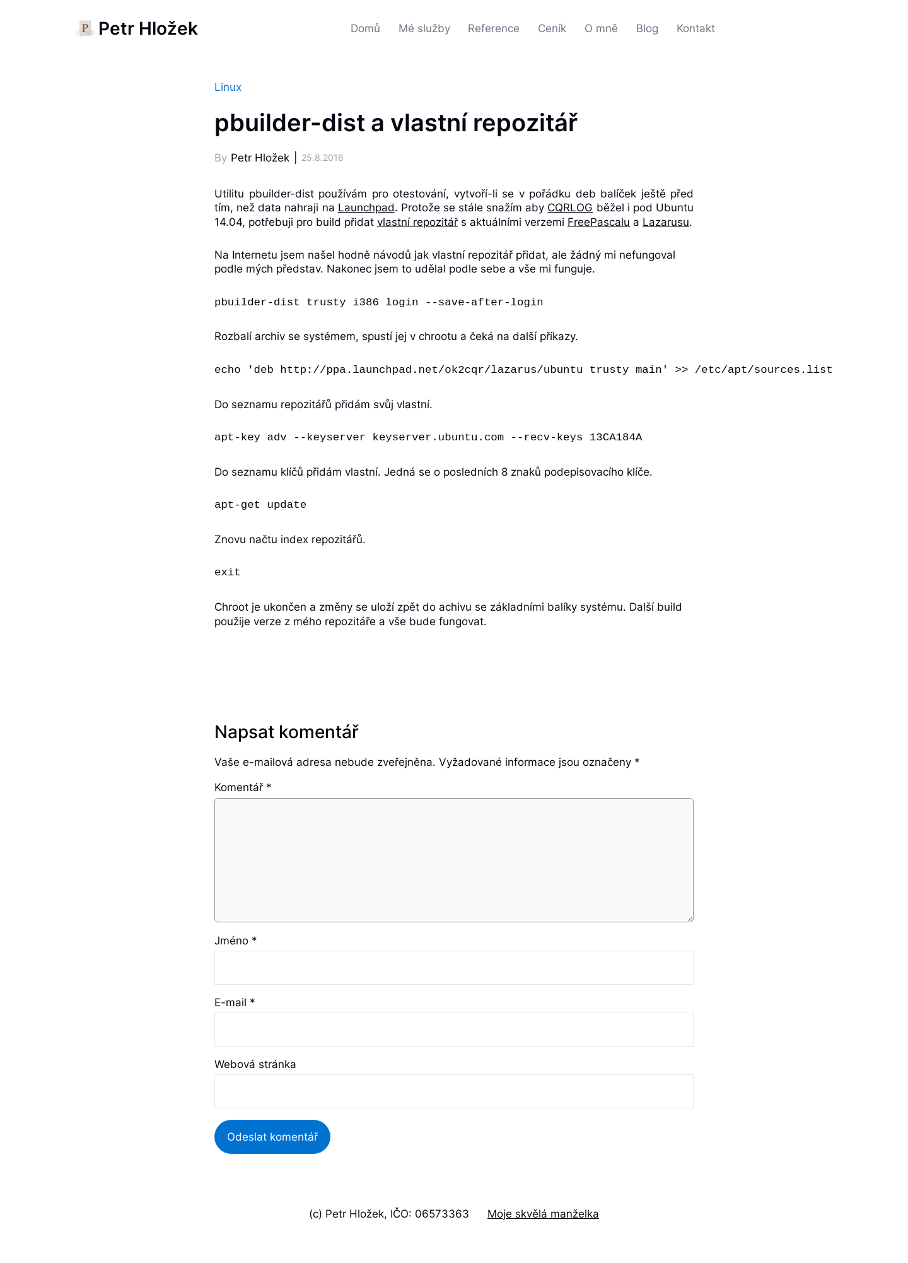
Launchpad (366, 207)
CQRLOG (570, 207)
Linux (228, 86)
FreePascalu (599, 221)
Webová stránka (255, 1064)
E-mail (234, 1002)
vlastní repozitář (417, 221)
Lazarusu (666, 221)
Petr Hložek (148, 28)
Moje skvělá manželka (543, 1213)
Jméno (235, 940)
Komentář (243, 787)
